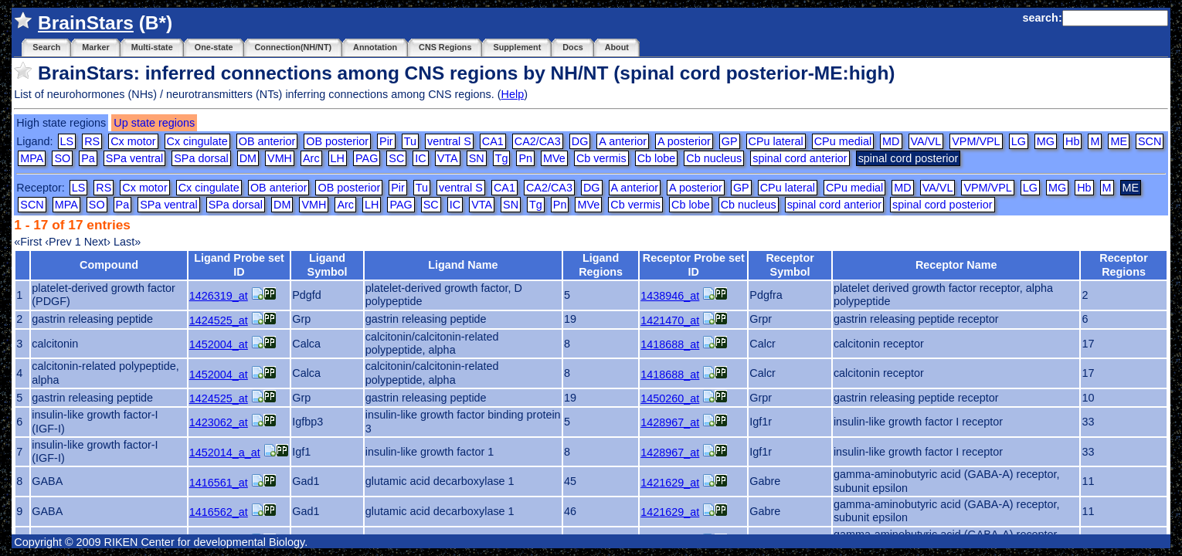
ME (1118, 141)
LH (338, 158)
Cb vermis (601, 158)
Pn (525, 158)
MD (890, 141)
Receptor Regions (1123, 264)
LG (1018, 141)
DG (580, 141)
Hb (1072, 141)
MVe (554, 158)
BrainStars (86, 22)
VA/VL (926, 141)
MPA (31, 158)
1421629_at (669, 482)
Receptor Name (956, 265)
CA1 (493, 141)
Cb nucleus (714, 158)
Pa (88, 158)
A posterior (684, 141)
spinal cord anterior (799, 158)
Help (513, 94)
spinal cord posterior (942, 204)
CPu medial (842, 141)
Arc (311, 158)
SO (62, 158)
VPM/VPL (976, 141)
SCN (1149, 141)
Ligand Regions (601, 264)
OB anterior (267, 141)
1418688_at (669, 344)
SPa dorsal (201, 158)
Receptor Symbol (789, 264)
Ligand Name (463, 265)
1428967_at (669, 422)
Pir (386, 141)
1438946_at (669, 296)
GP (730, 141)
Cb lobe (656, 158)
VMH (279, 158)
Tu (410, 141)
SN (476, 158)
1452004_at (218, 344)
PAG (366, 158)
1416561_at (218, 482)
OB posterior (337, 141)
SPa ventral (134, 158)
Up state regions (154, 123)
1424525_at (218, 320)
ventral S (449, 141)
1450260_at (669, 398)
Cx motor (132, 141)
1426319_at (218, 296)
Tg (501, 158)
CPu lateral (776, 141)
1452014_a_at (224, 452)
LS (67, 141)
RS (92, 141)
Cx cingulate (197, 141)
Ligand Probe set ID (239, 264)
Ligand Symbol (327, 264)
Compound (109, 265)
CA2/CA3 (538, 141)
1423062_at (218, 422)
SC (396, 158)
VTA (447, 158)
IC (420, 158)
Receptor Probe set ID (694, 264)
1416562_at (218, 512)
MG (1046, 141)
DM (247, 158)
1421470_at (669, 320)
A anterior (623, 141)
